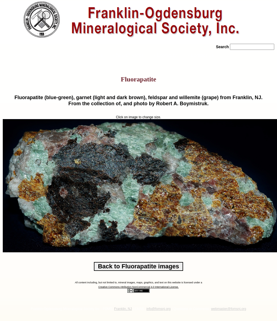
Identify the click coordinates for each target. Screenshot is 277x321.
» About (45, 55)
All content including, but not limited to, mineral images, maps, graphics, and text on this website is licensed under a (138, 282)
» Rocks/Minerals (84, 55)
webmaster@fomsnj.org (228, 309)
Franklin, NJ (123, 309)
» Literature (165, 55)
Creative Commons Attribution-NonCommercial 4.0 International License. (138, 287)
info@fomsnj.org (158, 309)
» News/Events (127, 55)
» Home (15, 55)
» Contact (200, 55)
